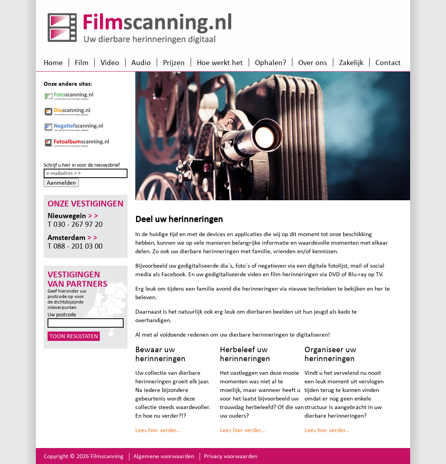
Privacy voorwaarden (230, 456)
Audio (141, 62)
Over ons (312, 62)
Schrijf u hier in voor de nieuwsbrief (82, 165)
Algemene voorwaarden (163, 456)
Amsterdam (72, 237)
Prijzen (174, 62)
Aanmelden (61, 182)
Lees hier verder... (158, 430)
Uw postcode (62, 315)
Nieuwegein (73, 215)
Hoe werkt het (220, 62)
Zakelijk (351, 62)
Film (81, 62)
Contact (388, 62)
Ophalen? (270, 62)
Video (110, 62)
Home (53, 62)
